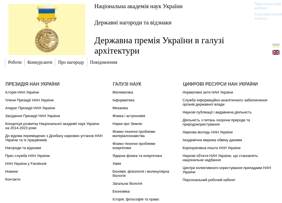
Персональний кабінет (265, 6)
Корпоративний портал (265, 16)
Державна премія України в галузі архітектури (159, 45)
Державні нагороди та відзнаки (133, 22)
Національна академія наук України (138, 6)
